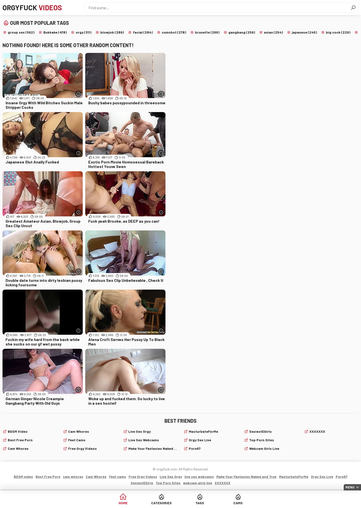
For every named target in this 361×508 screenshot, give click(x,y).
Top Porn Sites (261, 440)
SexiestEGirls (260, 431)
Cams (238, 503)
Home (123, 503)
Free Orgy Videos (82, 448)
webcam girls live (264, 448)
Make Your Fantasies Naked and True (152, 448)
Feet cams (76, 440)
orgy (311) (83, 32)
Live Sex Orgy (139, 431)
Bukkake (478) (55, 32)
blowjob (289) (112, 32)
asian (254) (273, 32)
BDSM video (18, 431)
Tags (199, 503)
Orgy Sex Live (200, 440)
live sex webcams (143, 440)
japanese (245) (304, 32)
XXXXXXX (317, 431)
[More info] (78, 94)
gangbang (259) (241, 32)
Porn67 (195, 448)
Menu (349, 487)
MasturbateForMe (203, 431)
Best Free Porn (20, 440)
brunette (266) (207, 32)
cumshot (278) (174, 32)
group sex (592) (21, 32)
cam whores (18, 448)
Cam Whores (78, 431)
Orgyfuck (32, 7)
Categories (161, 503)
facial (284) (143, 32)
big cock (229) (338, 32)
